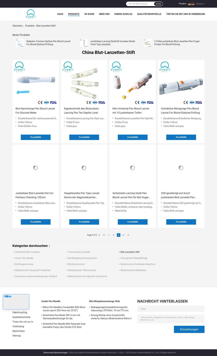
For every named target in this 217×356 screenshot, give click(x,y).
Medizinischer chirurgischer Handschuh (87, 276)
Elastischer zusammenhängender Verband (36, 276)
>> (123, 235)
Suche (158, 4)
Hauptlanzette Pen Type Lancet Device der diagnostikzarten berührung (81, 196)
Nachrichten (18, 331)
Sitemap (16, 335)
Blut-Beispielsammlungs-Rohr (82, 258)
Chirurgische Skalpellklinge (134, 258)
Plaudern (182, 4)
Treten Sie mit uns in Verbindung (185, 14)
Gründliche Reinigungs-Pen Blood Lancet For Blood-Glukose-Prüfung (180, 110)
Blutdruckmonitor (76, 264)
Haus (60, 14)
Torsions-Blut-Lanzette (79, 252)
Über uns (104, 14)
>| (128, 235)
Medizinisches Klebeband (133, 270)
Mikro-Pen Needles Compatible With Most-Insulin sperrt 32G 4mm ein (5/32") (64, 309)
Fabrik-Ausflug (123, 14)
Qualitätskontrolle (149, 14)
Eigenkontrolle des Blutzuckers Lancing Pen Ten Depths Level (81, 110)
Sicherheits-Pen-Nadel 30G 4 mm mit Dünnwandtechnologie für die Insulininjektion (61, 317)
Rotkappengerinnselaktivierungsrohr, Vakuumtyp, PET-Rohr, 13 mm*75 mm (110, 309)
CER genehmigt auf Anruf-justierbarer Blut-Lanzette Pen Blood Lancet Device (178, 196)
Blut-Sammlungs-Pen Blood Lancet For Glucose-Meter (35, 110)
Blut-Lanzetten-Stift (130, 252)
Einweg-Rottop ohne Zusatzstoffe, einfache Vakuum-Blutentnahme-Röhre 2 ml (111, 317)
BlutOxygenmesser (24, 264)
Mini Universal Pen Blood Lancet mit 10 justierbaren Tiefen (131, 110)
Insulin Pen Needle (24, 258)
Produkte (73, 14)
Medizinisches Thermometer (82, 270)
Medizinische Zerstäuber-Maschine (138, 264)
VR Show (89, 14)
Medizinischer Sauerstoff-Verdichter (33, 270)
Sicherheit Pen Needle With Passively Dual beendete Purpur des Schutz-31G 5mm (64, 325)
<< (104, 235)
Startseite (17, 25)
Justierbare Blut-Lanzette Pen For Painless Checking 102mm (34, 195)
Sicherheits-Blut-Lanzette (27, 252)
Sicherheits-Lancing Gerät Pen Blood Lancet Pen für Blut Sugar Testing (131, 196)
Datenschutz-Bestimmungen (55, 353)
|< (99, 235)
